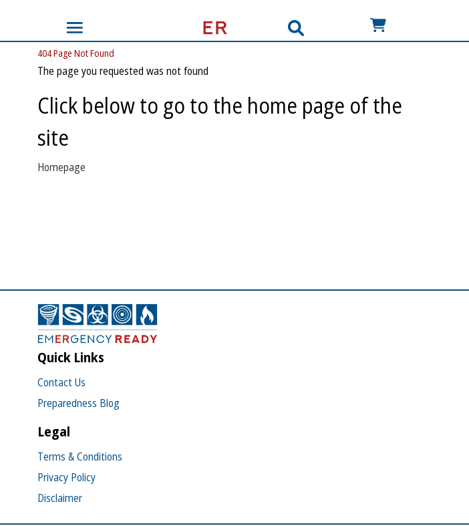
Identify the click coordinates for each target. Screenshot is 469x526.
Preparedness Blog (78, 403)
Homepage (61, 167)
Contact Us (61, 382)
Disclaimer (59, 498)
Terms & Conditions (79, 456)
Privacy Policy (66, 477)
